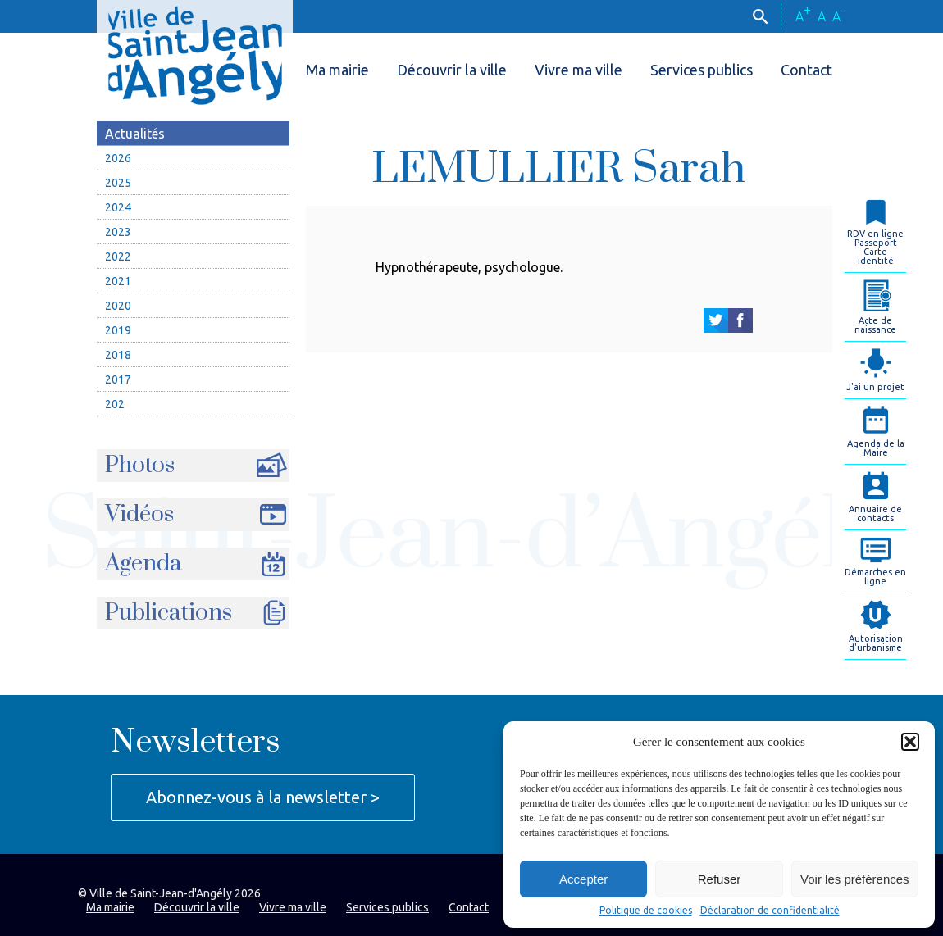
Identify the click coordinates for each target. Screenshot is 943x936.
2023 (118, 232)
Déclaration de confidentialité (770, 911)
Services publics (701, 69)
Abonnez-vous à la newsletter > (263, 797)
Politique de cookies (645, 911)
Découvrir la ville (452, 69)
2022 (118, 256)
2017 (118, 379)
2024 (118, 207)
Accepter (583, 879)
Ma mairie (337, 69)
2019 (118, 330)
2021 (118, 281)
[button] (910, 742)
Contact (806, 69)
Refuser (719, 879)
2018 (118, 355)
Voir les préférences (854, 879)
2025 (118, 183)
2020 (118, 305)
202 (115, 404)
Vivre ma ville (578, 69)
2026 (118, 158)
